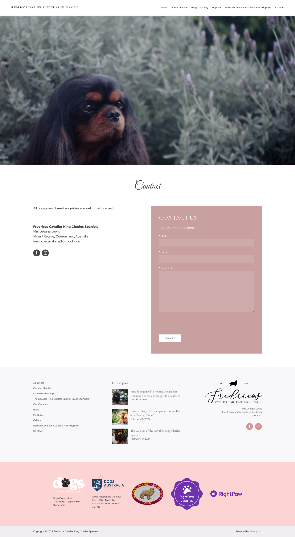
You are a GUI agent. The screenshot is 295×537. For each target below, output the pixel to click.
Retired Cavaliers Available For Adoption (248, 7)
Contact (280, 7)
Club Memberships (44, 393)
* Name (163, 252)
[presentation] (188, 323)
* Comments (166, 268)
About (164, 7)
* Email (163, 235)
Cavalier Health (42, 388)
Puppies (216, 7)
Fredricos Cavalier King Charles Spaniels (44, 7)
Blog (194, 7)
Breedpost (255, 531)
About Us (38, 382)
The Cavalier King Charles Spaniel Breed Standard (61, 398)
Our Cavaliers (179, 7)
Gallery (204, 7)
